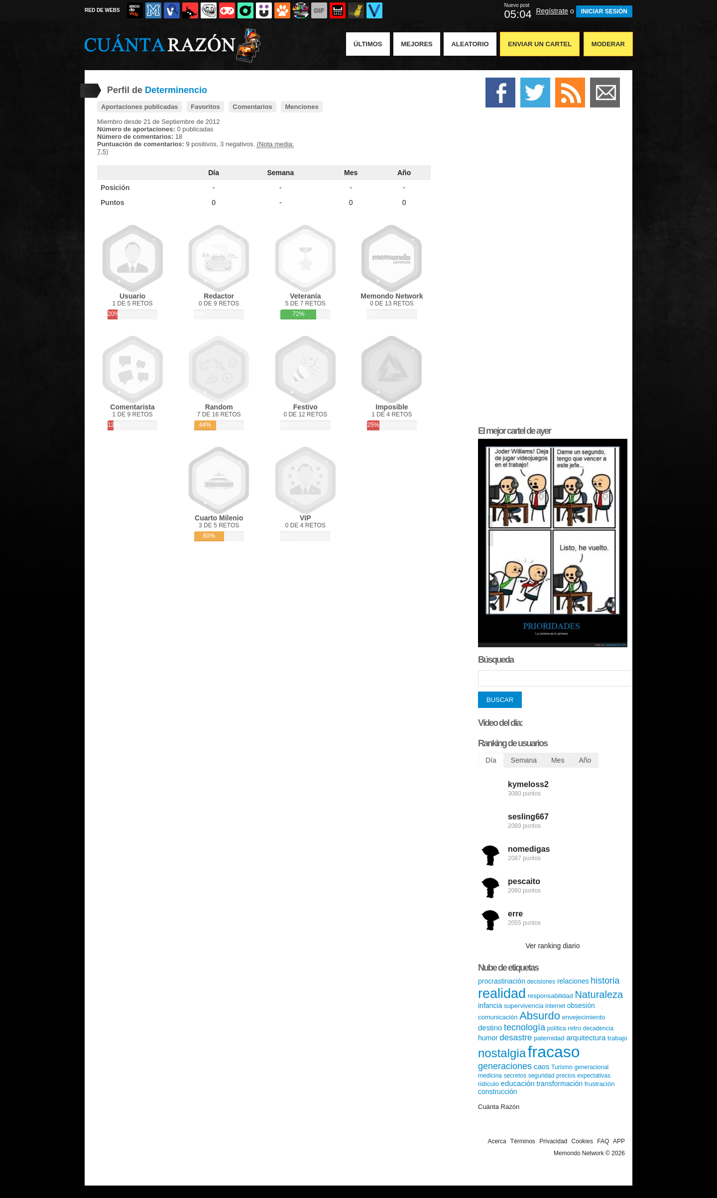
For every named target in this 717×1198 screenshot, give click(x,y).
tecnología (524, 1027)
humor (488, 1038)
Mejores (417, 44)
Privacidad (553, 1141)
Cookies (582, 1141)
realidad (502, 993)
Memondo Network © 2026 (589, 1153)
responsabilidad (550, 995)
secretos (515, 1075)
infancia (490, 1005)
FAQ (603, 1141)
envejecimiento (583, 1017)
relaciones (573, 981)
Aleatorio (469, 44)
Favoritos (205, 106)
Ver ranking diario (553, 946)
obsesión (581, 1005)
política (556, 1028)
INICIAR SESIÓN (604, 11)
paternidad (549, 1038)
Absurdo (539, 1015)
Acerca (496, 1141)
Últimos (368, 44)
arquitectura (585, 1037)
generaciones (505, 1066)
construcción (497, 1092)
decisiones (541, 981)
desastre (515, 1037)
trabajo (617, 1038)
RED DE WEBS (102, 10)
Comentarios (252, 106)
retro (574, 1028)
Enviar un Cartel (540, 44)
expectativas (593, 1075)
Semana (280, 173)
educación (518, 1083)
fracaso (554, 1052)
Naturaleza (599, 994)
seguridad (541, 1075)
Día (213, 173)
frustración (600, 1084)
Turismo (562, 1067)
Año (404, 173)
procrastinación (501, 981)
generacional (592, 1067)
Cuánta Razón (498, 1106)
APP (619, 1141)
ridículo (488, 1084)
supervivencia (524, 1005)
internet (555, 1005)
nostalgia (502, 1053)
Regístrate (552, 11)
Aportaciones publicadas (139, 106)
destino (490, 1027)
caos (542, 1066)
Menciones (301, 106)
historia (605, 981)
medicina (490, 1075)
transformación (560, 1084)
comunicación (498, 1017)
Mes (351, 173)
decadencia (598, 1028)
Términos (522, 1141)
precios (566, 1075)
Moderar (608, 44)
